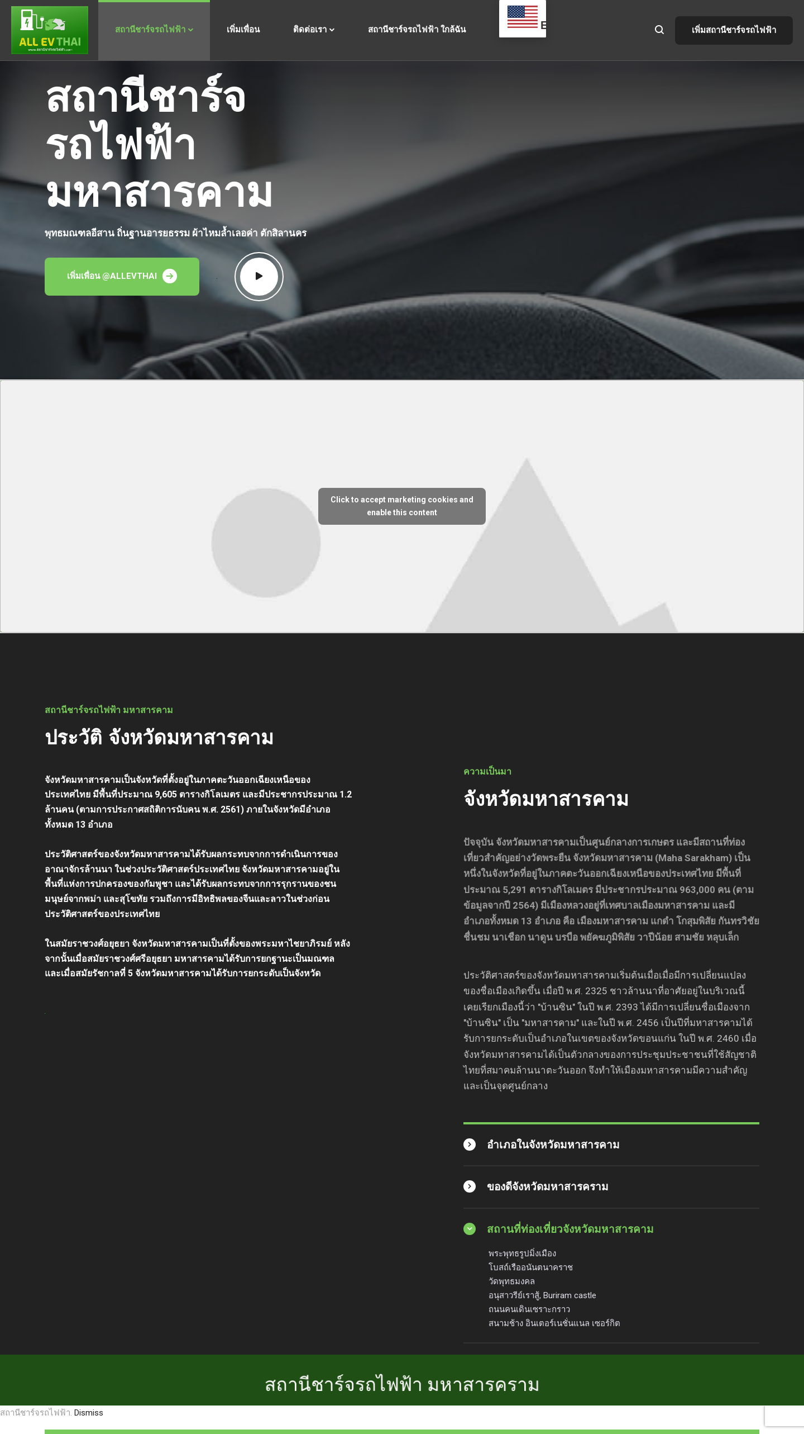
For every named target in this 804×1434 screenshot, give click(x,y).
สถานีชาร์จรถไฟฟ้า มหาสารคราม (402, 1322)
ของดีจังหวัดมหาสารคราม (548, 1186)
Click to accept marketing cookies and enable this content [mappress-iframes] (402, 506)
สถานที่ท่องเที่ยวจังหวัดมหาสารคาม (570, 1229)
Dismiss (88, 1413)
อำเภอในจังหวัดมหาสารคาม (553, 1144)
